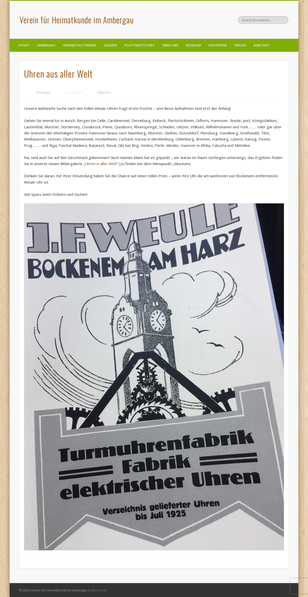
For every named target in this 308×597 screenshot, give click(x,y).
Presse (240, 45)
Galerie (110, 45)
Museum (193, 45)
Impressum (98, 590)
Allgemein (104, 92)
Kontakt (262, 45)
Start (23, 45)
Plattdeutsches (140, 45)
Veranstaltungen (79, 45)
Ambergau (46, 45)
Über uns (170, 45)
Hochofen (217, 45)
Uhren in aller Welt (101, 163)
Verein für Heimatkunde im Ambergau (77, 20)
